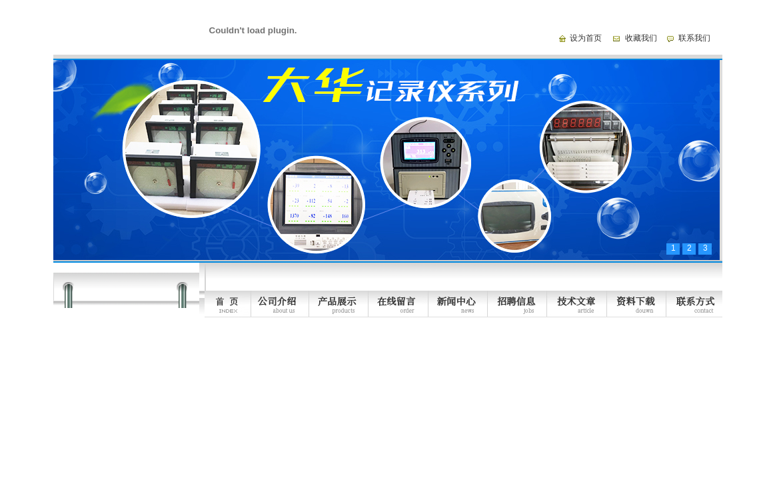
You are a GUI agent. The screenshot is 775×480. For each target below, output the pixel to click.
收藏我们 (641, 38)
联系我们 (694, 38)
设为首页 (586, 38)
